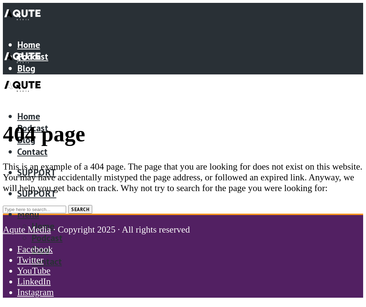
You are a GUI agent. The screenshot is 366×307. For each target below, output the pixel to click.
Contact (32, 151)
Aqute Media (27, 229)
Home (28, 44)
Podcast (47, 238)
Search (80, 209)
